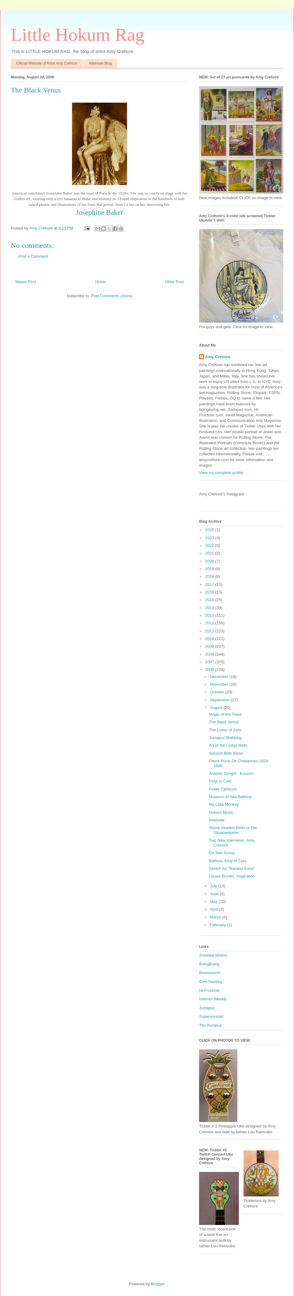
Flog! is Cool (220, 781)
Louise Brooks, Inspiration (232, 876)
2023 (210, 538)
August (217, 707)
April (214, 909)
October (217, 692)
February (218, 925)
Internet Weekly (213, 999)
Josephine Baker (99, 212)
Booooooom (210, 972)
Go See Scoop (222, 853)
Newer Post (25, 281)
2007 (210, 662)
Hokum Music (221, 812)
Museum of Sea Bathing (230, 796)
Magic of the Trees (225, 714)
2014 (210, 607)
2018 (210, 576)
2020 (210, 561)
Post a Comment (33, 256)
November (220, 684)
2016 (210, 592)
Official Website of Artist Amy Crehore (46, 63)
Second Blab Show (226, 753)
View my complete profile (221, 472)
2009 (210, 646)
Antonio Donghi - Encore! (231, 773)
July (214, 886)
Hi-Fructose (209, 990)
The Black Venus (224, 722)
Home (100, 281)
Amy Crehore (217, 356)
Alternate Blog (100, 63)
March (216, 917)
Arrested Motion (213, 955)
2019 (210, 569)
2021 (210, 553)
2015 (210, 599)
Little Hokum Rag (78, 35)
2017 (210, 584)
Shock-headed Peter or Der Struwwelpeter (233, 830)
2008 (210, 654)
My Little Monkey (224, 804)
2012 (210, 623)
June (215, 894)
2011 (210, 631)
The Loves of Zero (225, 730)
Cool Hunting (210, 981)
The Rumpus (210, 1025)
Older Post (174, 281)
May (214, 901)
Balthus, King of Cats (227, 860)
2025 (210, 530)
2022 (210, 545)
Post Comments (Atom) (111, 296)
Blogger (157, 1284)
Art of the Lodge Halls (228, 745)
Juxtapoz (207, 1008)
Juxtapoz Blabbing (225, 737)
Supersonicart (211, 1016)
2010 (210, 638)
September (220, 700)
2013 (210, 615)
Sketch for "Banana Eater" (232, 868)
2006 (210, 669)
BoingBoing (209, 964)
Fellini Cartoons (222, 789)
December (220, 676)
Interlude (216, 820)
